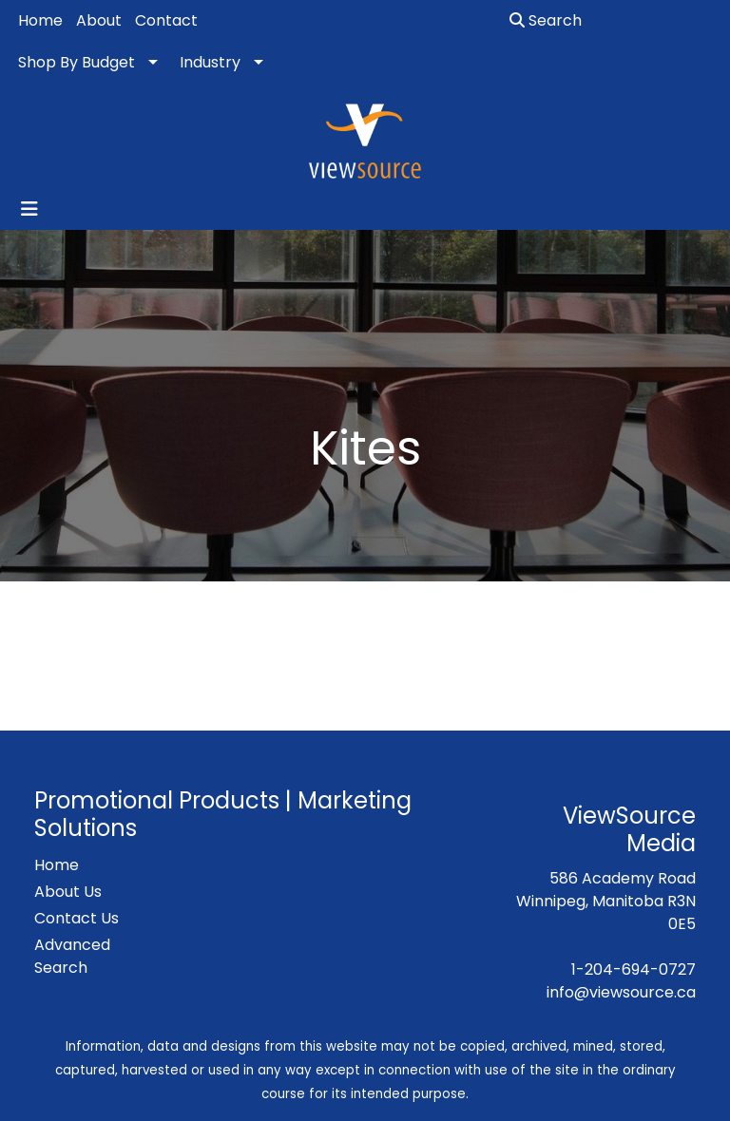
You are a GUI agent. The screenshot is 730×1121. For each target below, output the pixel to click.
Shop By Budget (76, 62)
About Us (68, 891)
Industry (210, 62)
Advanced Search (72, 956)
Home (40, 20)
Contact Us (76, 918)
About (99, 20)
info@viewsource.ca (621, 992)
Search (545, 20)
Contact (166, 20)
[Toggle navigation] (29, 209)
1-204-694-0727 (633, 969)
